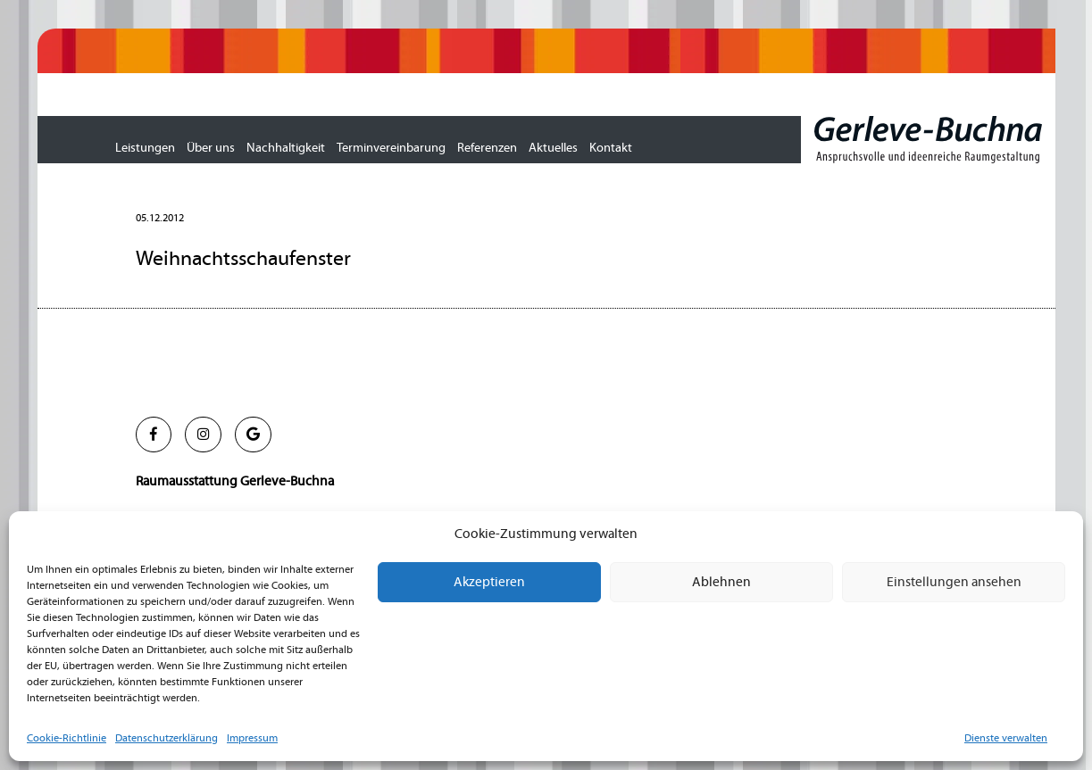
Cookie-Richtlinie (66, 738)
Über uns (211, 148)
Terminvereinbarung (391, 148)
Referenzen (487, 148)
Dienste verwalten (1005, 738)
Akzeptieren (489, 582)
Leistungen (145, 148)
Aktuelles (553, 148)
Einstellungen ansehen (954, 582)
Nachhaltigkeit (285, 148)
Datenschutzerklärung (166, 738)
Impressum (252, 738)
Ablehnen (721, 582)
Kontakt (610, 148)
